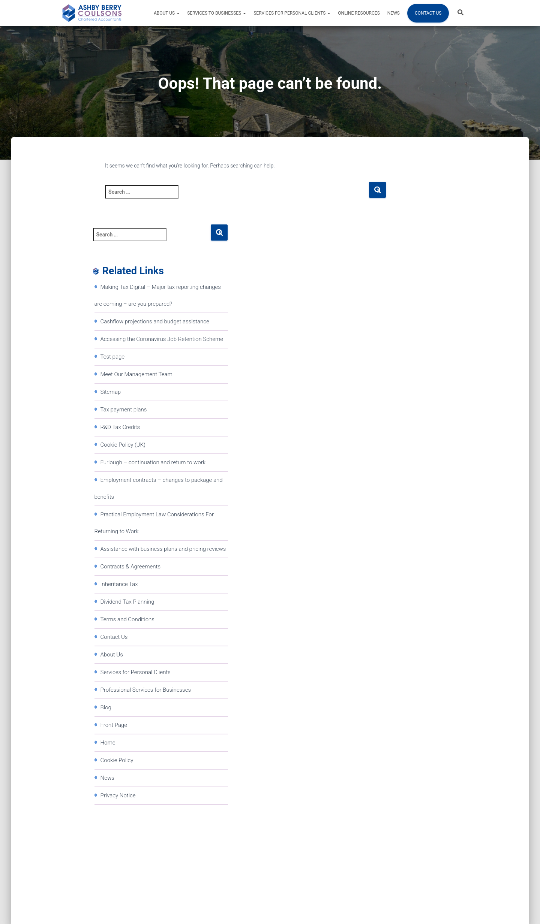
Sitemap (110, 392)
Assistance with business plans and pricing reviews (163, 549)
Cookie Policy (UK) (123, 444)
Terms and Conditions (127, 619)
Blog (105, 707)
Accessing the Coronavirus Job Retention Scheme (161, 339)
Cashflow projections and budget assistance (154, 321)
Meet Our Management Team (136, 374)
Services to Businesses (216, 13)
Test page (112, 356)
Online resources (359, 13)
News (393, 13)
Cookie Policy (117, 760)
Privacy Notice (118, 795)
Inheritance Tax (119, 584)
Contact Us (428, 13)
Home (108, 742)
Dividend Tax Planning (127, 601)
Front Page (114, 725)
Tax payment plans (123, 409)
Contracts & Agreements (130, 566)
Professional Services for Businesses (145, 689)
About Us (167, 13)
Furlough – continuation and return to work (153, 462)
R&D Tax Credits (120, 427)
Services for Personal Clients (292, 13)
